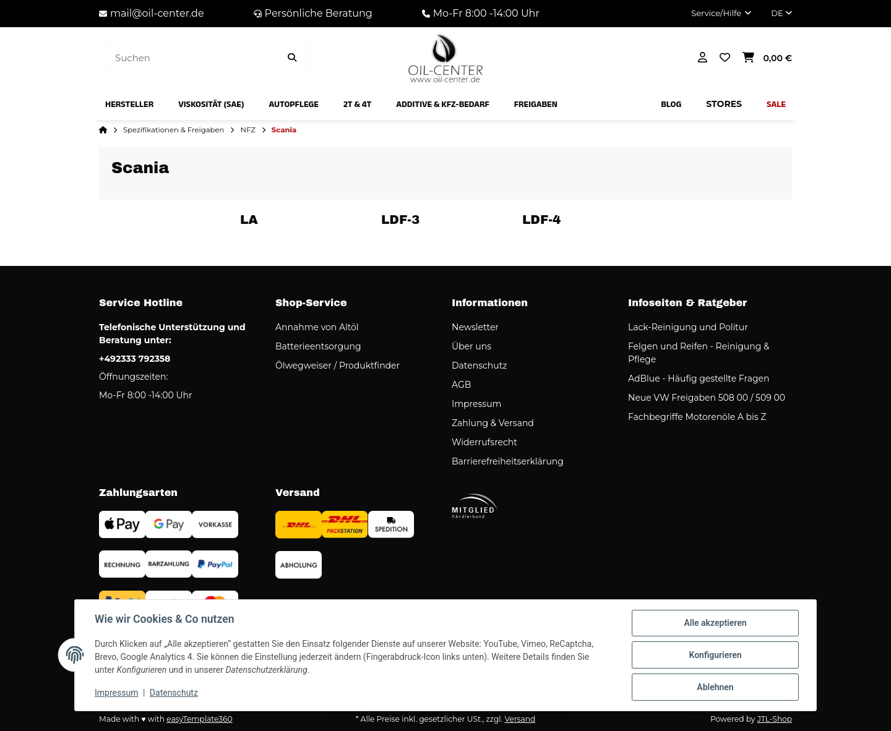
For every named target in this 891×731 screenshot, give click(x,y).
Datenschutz (174, 693)
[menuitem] (129, 104)
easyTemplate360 (199, 719)
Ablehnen (715, 687)
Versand (519, 719)
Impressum (116, 693)
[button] (721, 13)
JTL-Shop (774, 719)
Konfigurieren (715, 655)
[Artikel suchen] (292, 58)
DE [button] (781, 13)
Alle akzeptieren (715, 623)
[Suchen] (190, 58)
